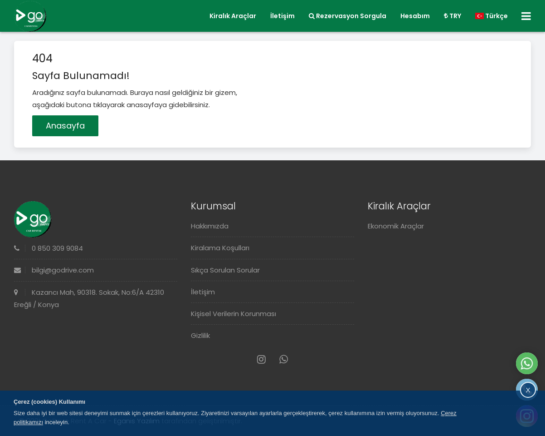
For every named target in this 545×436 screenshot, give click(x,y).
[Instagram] (261, 359)
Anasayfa (65, 125)
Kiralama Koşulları (220, 248)
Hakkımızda (210, 226)
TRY (452, 15)
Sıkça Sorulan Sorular (225, 270)
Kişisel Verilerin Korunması (233, 313)
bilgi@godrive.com (54, 270)
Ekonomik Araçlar (396, 226)
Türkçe (491, 15)
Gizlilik (200, 335)
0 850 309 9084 (48, 248)
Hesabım (415, 15)
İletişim (282, 15)
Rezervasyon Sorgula (347, 15)
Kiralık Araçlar (232, 15)
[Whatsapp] (284, 359)
